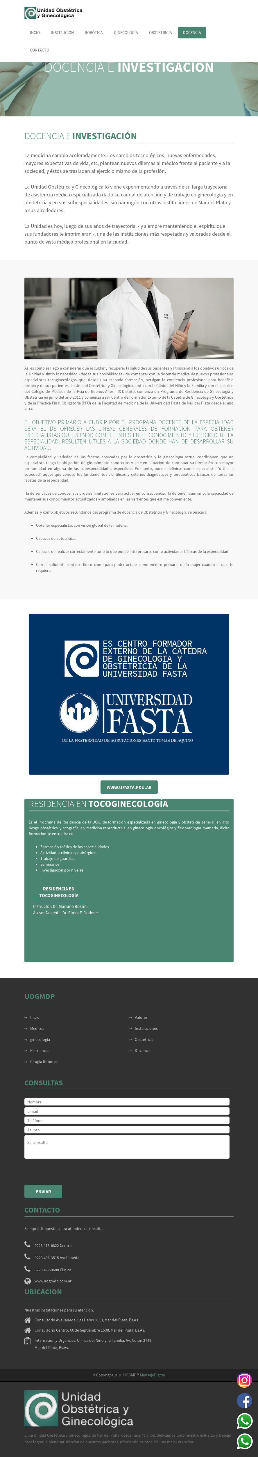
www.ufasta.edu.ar (129, 787)
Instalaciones (143, 1028)
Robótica (94, 32)
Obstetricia (141, 1039)
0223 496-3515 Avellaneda (57, 1257)
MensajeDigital (152, 1375)
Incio (35, 32)
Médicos (34, 1028)
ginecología (37, 1039)
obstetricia (160, 32)
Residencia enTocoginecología (58, 892)
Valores (138, 1017)
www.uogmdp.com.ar (53, 1281)
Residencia (36, 1050)
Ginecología (126, 32)
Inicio (32, 1017)
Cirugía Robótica (41, 1061)
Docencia (192, 32)
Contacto (39, 50)
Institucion (62, 32)
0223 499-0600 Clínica (53, 1270)
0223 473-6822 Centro (53, 1245)
